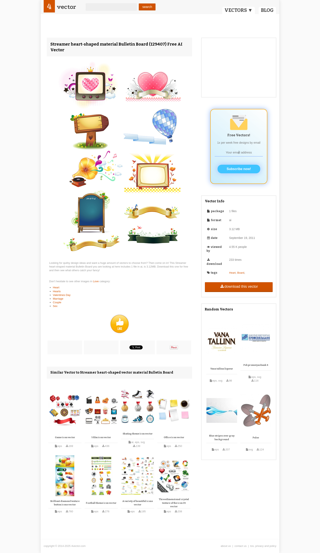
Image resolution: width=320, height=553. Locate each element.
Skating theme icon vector (138, 433)
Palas (256, 437)
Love (96, 281)
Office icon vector (174, 437)
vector (66, 6)
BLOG (267, 10)
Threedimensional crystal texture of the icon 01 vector (174, 503)
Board (240, 272)
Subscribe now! (239, 169)
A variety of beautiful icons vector (137, 503)
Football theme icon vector (101, 503)
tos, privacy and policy (263, 545)
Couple (57, 302)
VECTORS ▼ (238, 10)
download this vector (239, 286)
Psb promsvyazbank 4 (255, 365)
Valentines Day (61, 295)
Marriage (58, 298)
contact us (240, 545)
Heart (56, 287)
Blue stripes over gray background (221, 437)
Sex (55, 306)
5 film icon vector (101, 437)
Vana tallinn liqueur (221, 368)
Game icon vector (65, 437)
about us (226, 545)
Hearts (57, 291)
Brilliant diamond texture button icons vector (65, 503)
